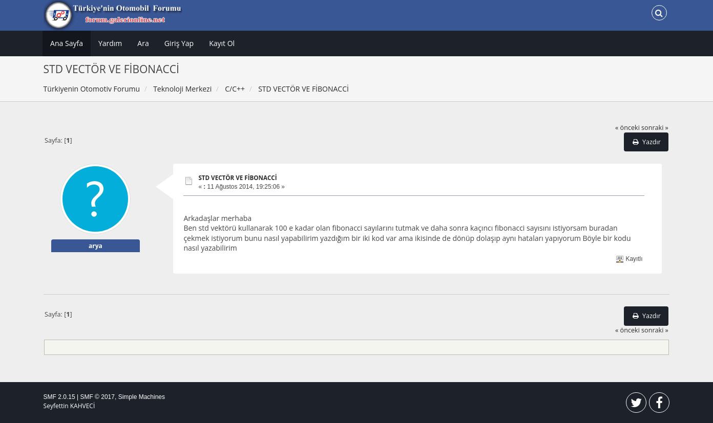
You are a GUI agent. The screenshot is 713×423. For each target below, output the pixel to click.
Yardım (110, 43)
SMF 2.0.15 (59, 396)
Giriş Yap (179, 43)
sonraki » (654, 127)
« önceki (627, 127)
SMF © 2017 (97, 396)
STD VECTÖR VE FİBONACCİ (237, 178)
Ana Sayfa (66, 43)
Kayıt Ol (222, 43)
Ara (143, 43)
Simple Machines (141, 396)
